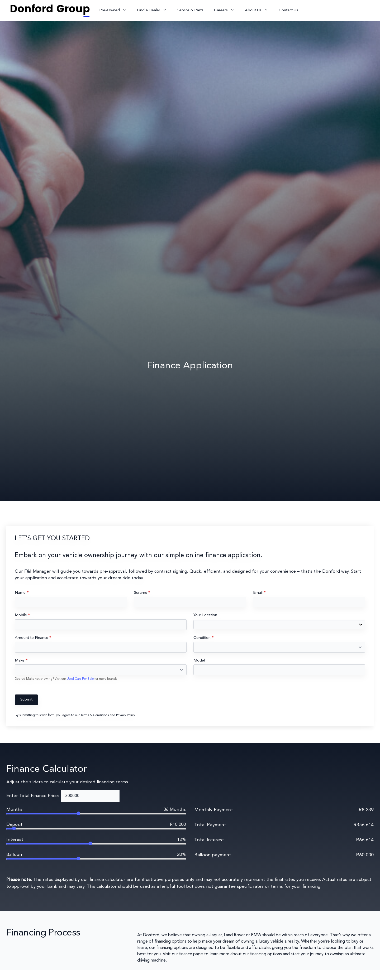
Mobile (22, 615)
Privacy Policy (125, 715)
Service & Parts (190, 10)
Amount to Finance (33, 638)
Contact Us (288, 10)
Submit (26, 700)
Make (21, 661)
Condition (203, 638)
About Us (259, 10)
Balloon (14, 854)
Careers (227, 10)
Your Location (205, 615)
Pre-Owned (115, 10)
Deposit (14, 824)
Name (21, 593)
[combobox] (279, 624)
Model (199, 661)
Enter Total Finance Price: (32, 796)
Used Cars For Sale (80, 679)
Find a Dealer (154, 10)
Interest (14, 839)
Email (259, 593)
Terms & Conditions (94, 715)
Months (14, 809)
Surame (142, 593)
